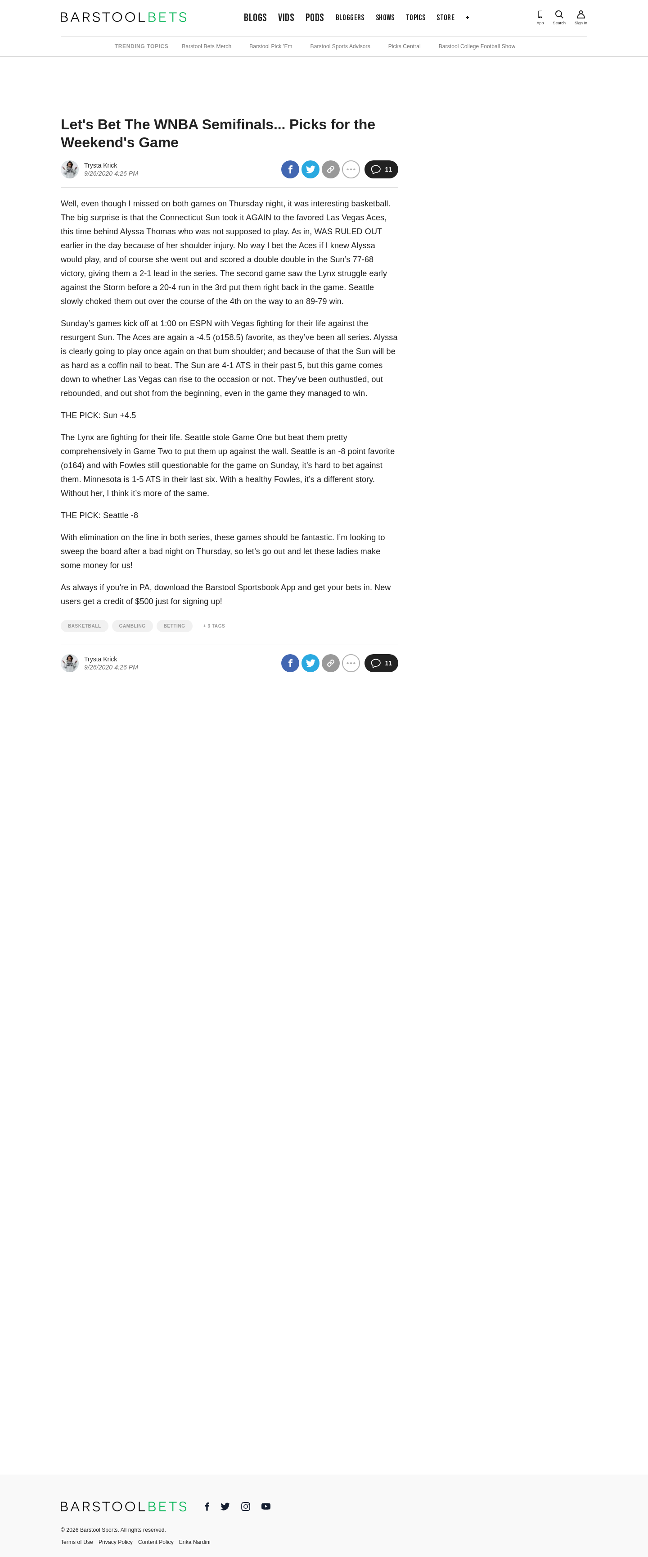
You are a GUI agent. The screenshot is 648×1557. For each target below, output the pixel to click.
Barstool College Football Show (477, 46)
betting (174, 626)
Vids (286, 17)
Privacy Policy (116, 1542)
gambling (132, 626)
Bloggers (350, 18)
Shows (385, 18)
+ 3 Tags (214, 626)
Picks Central (404, 46)
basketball (84, 626)
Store (445, 18)
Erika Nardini (195, 1542)
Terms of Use (77, 1542)
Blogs (255, 17)
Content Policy (156, 1542)
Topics (415, 18)
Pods (315, 17)
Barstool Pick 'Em (270, 46)
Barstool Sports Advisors (340, 46)
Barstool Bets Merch (206, 46)
